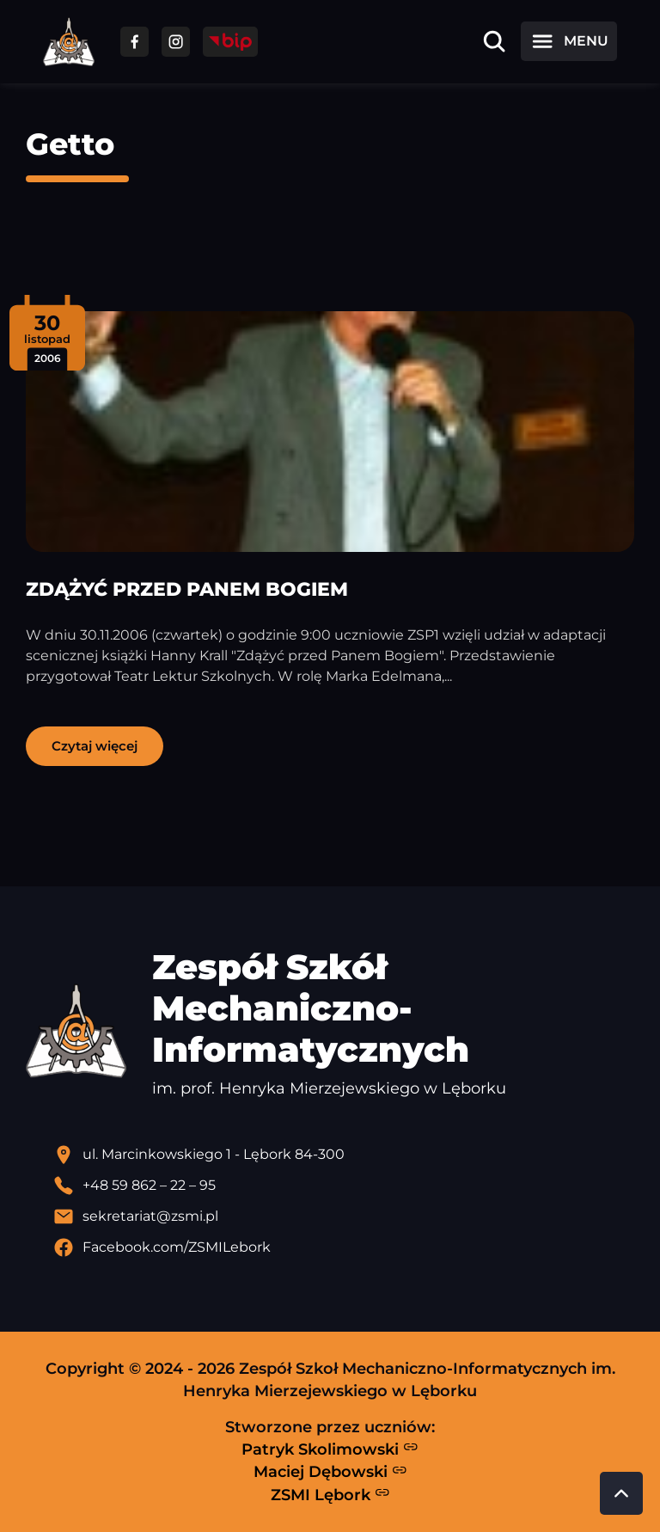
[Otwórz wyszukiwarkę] (494, 41)
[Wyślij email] (343, 1216)
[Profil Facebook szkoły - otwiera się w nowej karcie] (343, 1247)
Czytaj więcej (95, 746)
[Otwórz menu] (569, 41)
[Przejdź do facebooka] (134, 42)
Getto (70, 144)
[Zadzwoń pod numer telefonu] (343, 1185)
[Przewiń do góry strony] (621, 1493)
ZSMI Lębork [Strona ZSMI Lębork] (330, 1494)
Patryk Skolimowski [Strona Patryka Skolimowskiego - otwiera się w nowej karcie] (330, 1448)
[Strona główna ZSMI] (69, 41)
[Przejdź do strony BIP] (230, 42)
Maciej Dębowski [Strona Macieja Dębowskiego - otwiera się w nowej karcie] (330, 1471)
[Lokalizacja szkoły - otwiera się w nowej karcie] (343, 1154)
